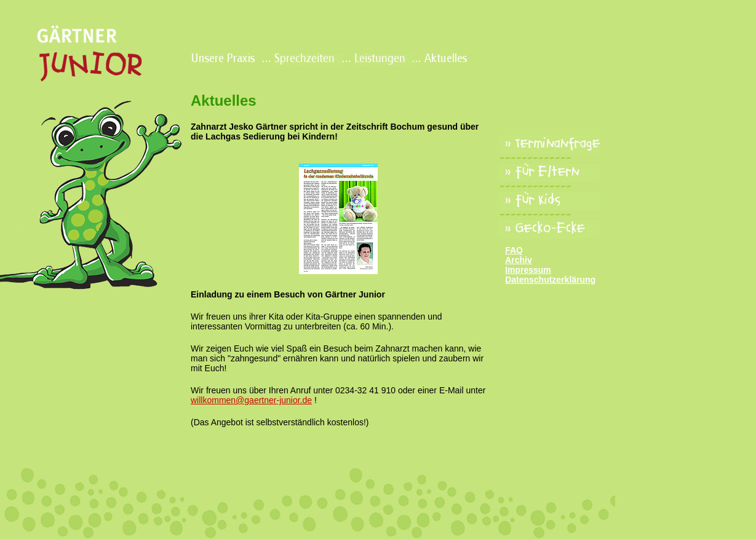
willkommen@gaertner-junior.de (251, 400)
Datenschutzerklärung (550, 280)
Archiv (518, 260)
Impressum (528, 270)
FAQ (514, 250)
